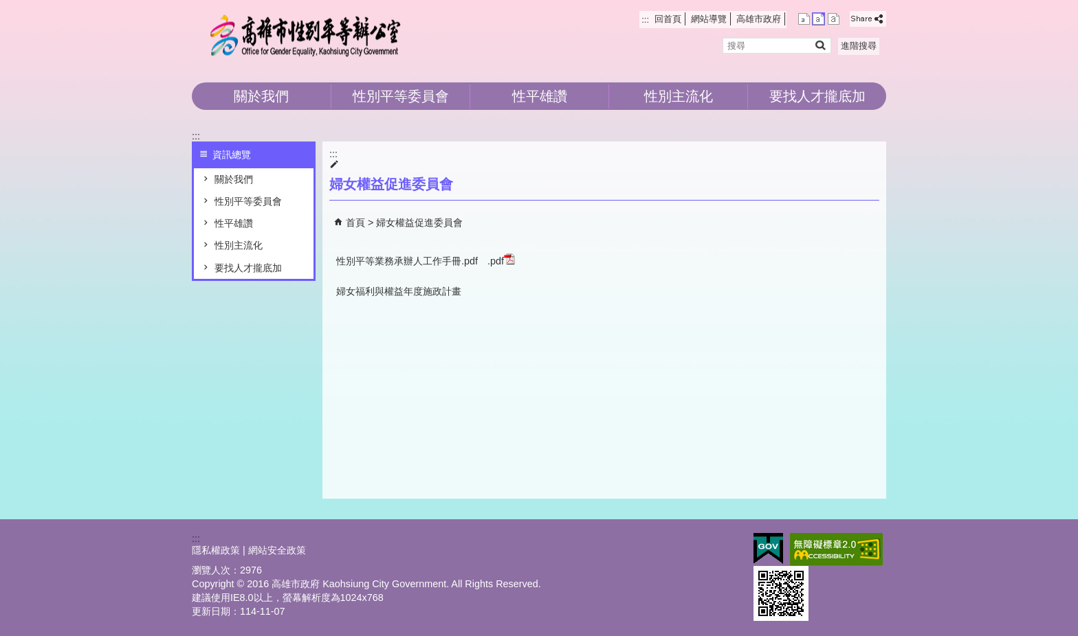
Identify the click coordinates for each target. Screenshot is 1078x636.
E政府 (768, 548)
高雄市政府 (758, 19)
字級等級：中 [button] (818, 18)
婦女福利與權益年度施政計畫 (398, 291)
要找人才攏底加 (817, 96)
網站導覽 (709, 19)
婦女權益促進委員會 (419, 222)
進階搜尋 (859, 46)
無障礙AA (836, 549)
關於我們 (261, 96)
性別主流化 (678, 96)
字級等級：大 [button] (833, 19)
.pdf (501, 259)
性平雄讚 (539, 96)
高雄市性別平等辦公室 (308, 35)
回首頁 (667, 19)
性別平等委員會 (401, 96)
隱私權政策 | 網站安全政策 (249, 550)
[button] (820, 45)
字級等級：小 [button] (804, 19)
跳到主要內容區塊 (7, 7)
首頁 (355, 222)
